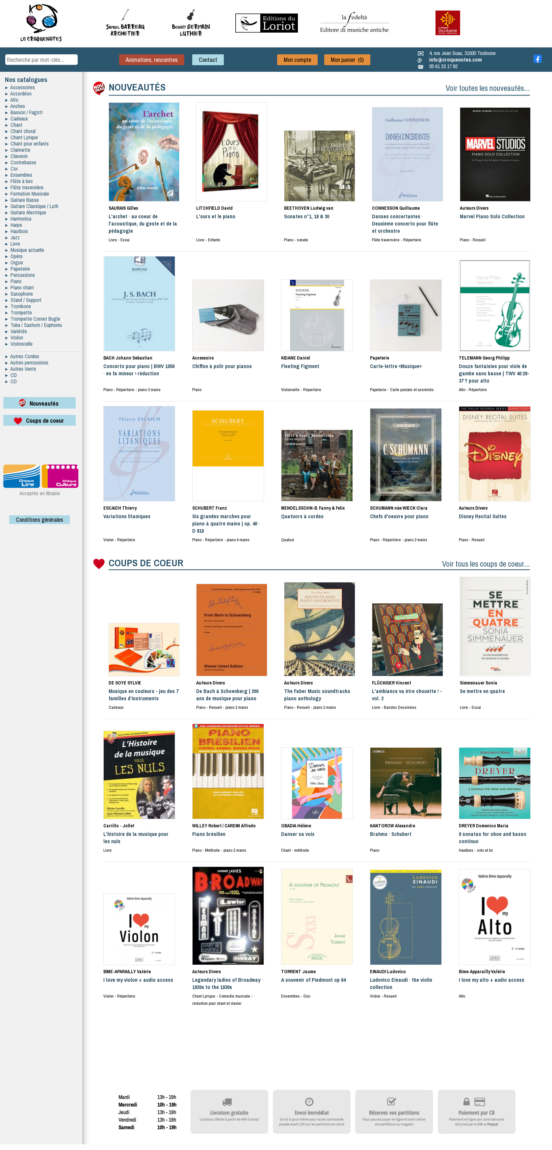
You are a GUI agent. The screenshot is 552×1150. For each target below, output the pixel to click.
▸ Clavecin (16, 156)
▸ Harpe (13, 224)
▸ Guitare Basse (22, 199)
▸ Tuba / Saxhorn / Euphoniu (33, 325)
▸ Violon (14, 337)
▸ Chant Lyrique (21, 137)
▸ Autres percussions (26, 362)
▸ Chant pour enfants (27, 143)
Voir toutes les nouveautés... (488, 88)
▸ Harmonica (18, 218)
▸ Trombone (18, 306)
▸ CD (11, 375)
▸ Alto (11, 99)
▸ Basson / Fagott (24, 112)
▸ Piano (13, 281)
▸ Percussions (20, 275)
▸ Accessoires (20, 87)
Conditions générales (39, 520)
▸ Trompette (18, 312)
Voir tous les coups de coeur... (486, 563)
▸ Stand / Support (23, 300)
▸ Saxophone (19, 293)
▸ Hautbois (16, 231)
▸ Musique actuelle (24, 250)
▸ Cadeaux (16, 118)
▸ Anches (15, 106)
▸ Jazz (12, 237)
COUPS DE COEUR (146, 562)
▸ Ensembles (18, 174)
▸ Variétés (16, 331)
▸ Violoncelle (19, 343)
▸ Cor (11, 168)
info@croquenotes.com (455, 59)
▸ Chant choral (20, 131)
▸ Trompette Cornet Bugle (32, 318)
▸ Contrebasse (20, 162)
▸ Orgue (14, 262)
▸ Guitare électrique (25, 212)
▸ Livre (12, 243)
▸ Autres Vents (20, 368)
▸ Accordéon (18, 93)
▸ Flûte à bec (19, 181)
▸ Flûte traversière (24, 187)
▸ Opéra (13, 256)
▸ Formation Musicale (27, 193)
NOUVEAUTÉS (137, 87)
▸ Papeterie (17, 268)
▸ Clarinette (17, 149)
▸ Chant (13, 124)
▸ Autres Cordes (22, 356)
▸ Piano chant (19, 287)
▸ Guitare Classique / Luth (31, 206)
